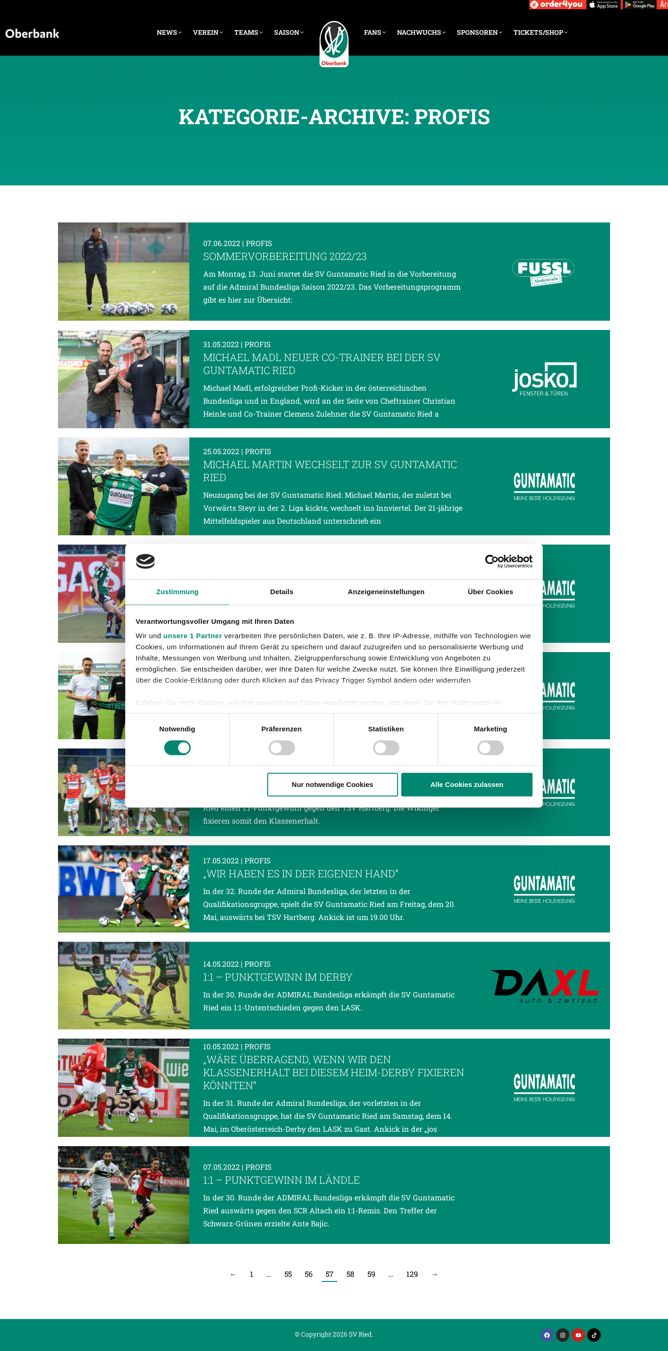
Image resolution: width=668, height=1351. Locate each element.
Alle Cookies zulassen (467, 785)
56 (309, 1274)
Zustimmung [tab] (177, 592)
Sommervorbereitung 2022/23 (285, 256)
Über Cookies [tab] (491, 592)
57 (330, 1274)
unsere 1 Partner (192, 636)
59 (371, 1274)
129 (412, 1274)
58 (350, 1274)
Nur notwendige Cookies (332, 785)
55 (288, 1274)
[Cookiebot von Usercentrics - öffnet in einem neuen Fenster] (492, 561)
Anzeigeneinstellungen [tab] (386, 592)
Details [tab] (282, 592)
